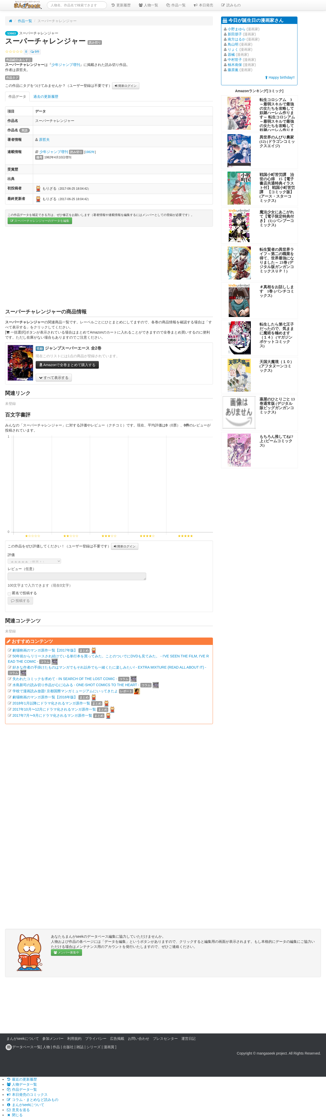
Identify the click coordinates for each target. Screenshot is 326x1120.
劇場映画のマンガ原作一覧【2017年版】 (44, 650)
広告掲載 (117, 1038)
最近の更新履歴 (21, 1079)
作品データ (17, 96)
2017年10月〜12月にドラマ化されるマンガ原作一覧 (54, 709)
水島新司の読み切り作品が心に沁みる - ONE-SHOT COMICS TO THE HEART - (75, 685)
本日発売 (203, 5)
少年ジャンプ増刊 (65, 65)
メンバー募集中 (66, 952)
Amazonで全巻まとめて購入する (67, 365)
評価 (11, 555)
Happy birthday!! (280, 77)
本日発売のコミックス (27, 1095)
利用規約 (74, 1038)
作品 (56, 1047)
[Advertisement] (109, 267)
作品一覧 (176, 5)
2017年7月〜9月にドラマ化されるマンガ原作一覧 (52, 715)
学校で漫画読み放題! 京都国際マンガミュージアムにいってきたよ (65, 691)
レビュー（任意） (22, 569)
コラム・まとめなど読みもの (32, 1100)
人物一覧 (148, 5)
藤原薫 (233, 70)
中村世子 (235, 60)
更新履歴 (121, 5)
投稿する (20, 601)
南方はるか (237, 39)
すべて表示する (54, 378)
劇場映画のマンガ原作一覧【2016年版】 (44, 697)
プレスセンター (165, 1038)
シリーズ (93, 1047)
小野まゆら (237, 29)
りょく (233, 49)
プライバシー (95, 1038)
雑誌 (80, 1047)
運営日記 (188, 1038)
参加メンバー (53, 1038)
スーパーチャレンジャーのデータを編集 (39, 221)
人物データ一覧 (21, 1084)
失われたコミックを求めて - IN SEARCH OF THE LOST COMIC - (64, 679)
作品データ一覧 (21, 1089)
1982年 (90, 152)
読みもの (231, 5)
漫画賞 (109, 1047)
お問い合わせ (138, 1038)
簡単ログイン (126, 86)
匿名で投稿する (22, 593)
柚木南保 (235, 65)
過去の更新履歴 (45, 96)
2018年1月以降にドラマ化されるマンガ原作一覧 (51, 703)
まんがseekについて (22, 1038)
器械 (231, 54)
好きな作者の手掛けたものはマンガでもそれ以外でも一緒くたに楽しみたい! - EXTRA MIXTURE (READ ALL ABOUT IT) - (109, 667)
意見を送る (18, 1110)
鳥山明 (233, 44)
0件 (35, 52)
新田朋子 (235, 34)
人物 (46, 1047)
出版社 (68, 1047)
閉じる (14, 1115)
